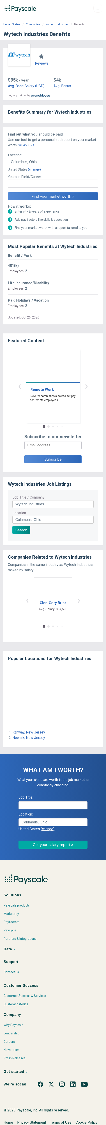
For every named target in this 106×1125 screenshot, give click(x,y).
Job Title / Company (28, 497)
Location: (15, 155)
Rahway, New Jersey (28, 732)
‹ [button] (19, 386)
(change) (34, 169)
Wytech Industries (57, 24)
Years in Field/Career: (25, 177)
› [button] (86, 386)
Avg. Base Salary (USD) (26, 86)
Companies (33, 24)
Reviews (42, 63)
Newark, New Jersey (28, 738)
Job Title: (25, 797)
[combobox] (53, 162)
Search (21, 530)
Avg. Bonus (62, 86)
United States (11, 24)
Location (19, 513)
